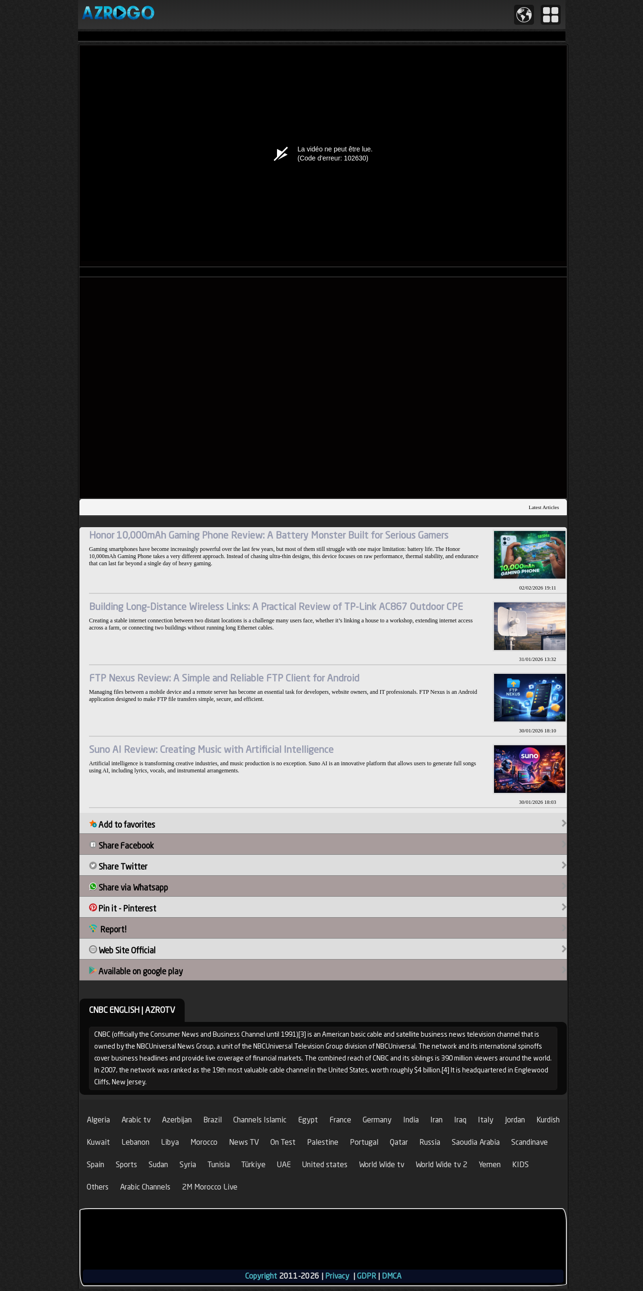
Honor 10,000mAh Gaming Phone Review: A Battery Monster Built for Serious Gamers (268, 535)
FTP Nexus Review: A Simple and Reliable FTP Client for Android (224, 678)
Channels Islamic (260, 1120)
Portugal (364, 1142)
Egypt (308, 1120)
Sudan (158, 1165)
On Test (283, 1142)
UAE (284, 1165)
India (411, 1120)
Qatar (399, 1142)
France (340, 1120)
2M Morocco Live (209, 1187)
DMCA (391, 1276)
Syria (187, 1165)
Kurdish (548, 1120)
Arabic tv (135, 1120)
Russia (429, 1142)
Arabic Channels (145, 1187)
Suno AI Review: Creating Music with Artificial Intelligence (211, 749)
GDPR (366, 1276)
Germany (377, 1120)
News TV (244, 1142)
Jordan (515, 1120)
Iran (436, 1120)
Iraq (460, 1120)
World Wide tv (381, 1165)
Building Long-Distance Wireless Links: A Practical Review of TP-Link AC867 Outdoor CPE (276, 606)
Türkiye (253, 1165)
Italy (486, 1120)
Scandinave (529, 1142)
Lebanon (135, 1142)
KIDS (520, 1165)
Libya (170, 1142)
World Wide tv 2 (441, 1165)
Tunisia (219, 1165)
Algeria (98, 1120)
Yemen (490, 1165)
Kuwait (98, 1142)
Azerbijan (177, 1120)
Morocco (204, 1142)
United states (324, 1165)
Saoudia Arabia (476, 1142)
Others (98, 1187)
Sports (126, 1165)
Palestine (322, 1142)
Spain (95, 1165)
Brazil (212, 1120)
